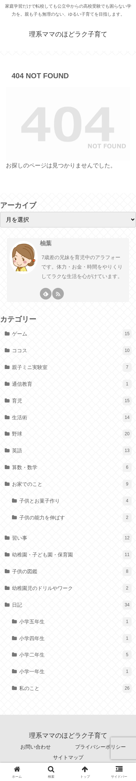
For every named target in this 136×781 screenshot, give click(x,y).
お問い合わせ (35, 747)
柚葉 (45, 243)
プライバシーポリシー (100, 747)
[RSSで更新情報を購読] (58, 294)
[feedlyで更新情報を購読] (45, 294)
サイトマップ (68, 757)
